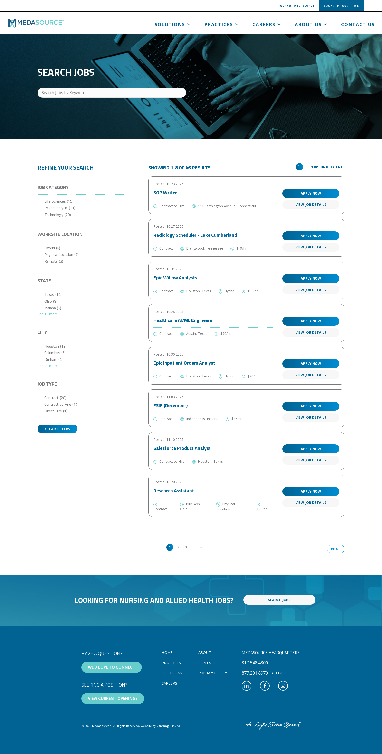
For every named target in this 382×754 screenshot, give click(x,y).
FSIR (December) (170, 405)
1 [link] (170, 547)
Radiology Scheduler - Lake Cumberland (195, 235)
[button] (296, 6)
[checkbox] (86, 201)
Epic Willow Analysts (175, 277)
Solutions (173, 24)
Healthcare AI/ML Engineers (182, 320)
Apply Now (311, 193)
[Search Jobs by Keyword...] (112, 93)
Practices (221, 24)
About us (311, 24)
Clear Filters (57, 428)
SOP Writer (165, 192)
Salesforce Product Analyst (182, 448)
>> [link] (209, 547)
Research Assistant (173, 490)
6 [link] (201, 547)
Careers (267, 24)
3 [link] (186, 547)
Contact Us (358, 24)
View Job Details (311, 204)
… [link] (193, 547)
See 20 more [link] (48, 365)
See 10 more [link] (48, 314)
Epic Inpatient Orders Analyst (184, 363)
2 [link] (179, 547)
